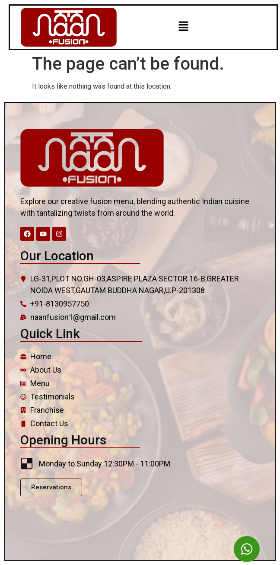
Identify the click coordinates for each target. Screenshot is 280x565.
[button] (183, 27)
